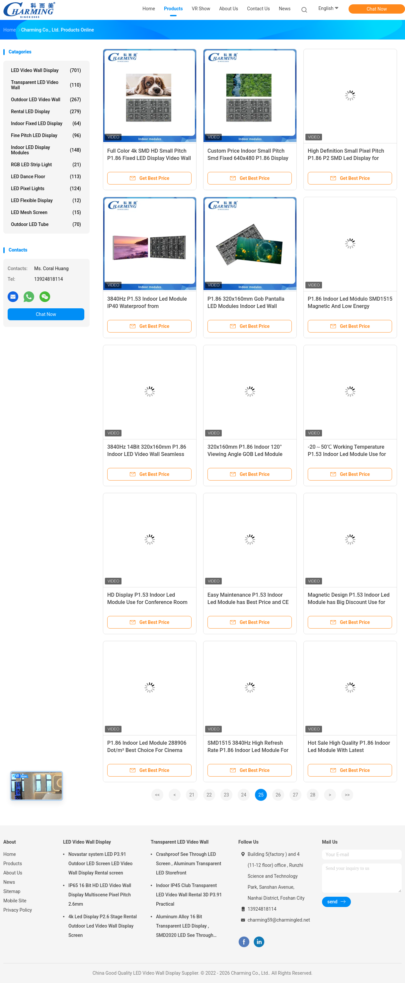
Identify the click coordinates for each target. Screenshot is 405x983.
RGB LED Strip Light (46, 164)
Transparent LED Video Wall (46, 85)
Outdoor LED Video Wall (46, 99)
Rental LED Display (46, 111)
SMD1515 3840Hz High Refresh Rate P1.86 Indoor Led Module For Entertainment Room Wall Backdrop (249, 750)
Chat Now (377, 9)
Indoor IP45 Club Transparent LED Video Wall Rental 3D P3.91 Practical (189, 895)
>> (347, 794)
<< (157, 794)
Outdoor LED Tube (46, 224)
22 (209, 794)
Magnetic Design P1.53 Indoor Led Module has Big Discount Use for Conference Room (349, 602)
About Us (12, 872)
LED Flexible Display (46, 200)
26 (278, 794)
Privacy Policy (17, 910)
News (9, 882)
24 (243, 794)
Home (9, 854)
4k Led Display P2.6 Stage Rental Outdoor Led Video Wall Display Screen (102, 926)
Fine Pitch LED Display (46, 135)
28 (312, 794)
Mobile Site (15, 900)
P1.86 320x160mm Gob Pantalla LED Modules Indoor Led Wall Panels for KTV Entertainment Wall (248, 306)
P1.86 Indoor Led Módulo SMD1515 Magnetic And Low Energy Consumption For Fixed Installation (350, 306)
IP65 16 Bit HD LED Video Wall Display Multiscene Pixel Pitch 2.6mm (99, 895)
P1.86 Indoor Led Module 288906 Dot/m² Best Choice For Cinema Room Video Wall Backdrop (147, 750)
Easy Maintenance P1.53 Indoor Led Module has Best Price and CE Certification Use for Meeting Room (249, 602)
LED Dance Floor (46, 176)
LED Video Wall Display (46, 70)
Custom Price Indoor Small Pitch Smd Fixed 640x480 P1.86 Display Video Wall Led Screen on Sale (247, 158)
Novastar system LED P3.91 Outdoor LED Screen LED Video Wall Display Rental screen (100, 863)
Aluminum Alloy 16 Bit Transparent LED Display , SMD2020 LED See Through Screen (184, 927)
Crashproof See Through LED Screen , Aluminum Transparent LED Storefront (188, 863)
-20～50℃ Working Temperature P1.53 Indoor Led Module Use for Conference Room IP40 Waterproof (349, 454)
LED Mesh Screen (46, 212)
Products (12, 863)
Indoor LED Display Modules (46, 150)
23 (226, 794)
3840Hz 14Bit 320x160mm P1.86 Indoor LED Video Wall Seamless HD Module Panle (146, 454)
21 (192, 794)
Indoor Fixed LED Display (46, 123)
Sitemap (11, 891)
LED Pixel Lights (46, 188)
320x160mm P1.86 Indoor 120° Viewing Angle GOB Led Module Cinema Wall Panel (245, 454)
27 (295, 794)
